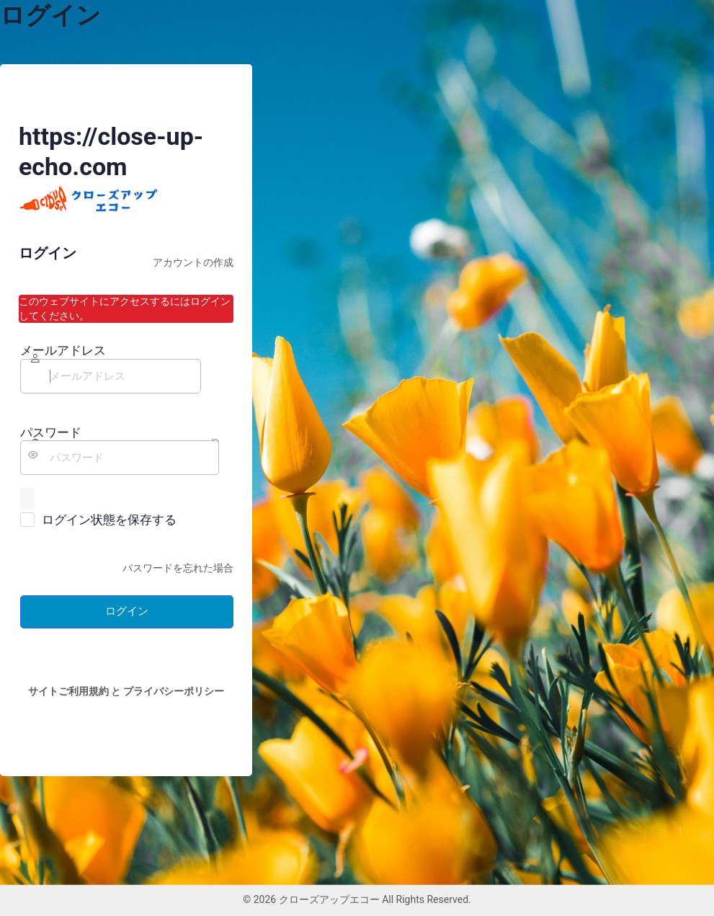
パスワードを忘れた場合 (177, 568)
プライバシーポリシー (173, 691)
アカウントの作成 (193, 262)
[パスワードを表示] (27, 499)
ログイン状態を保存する (109, 519)
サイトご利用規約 (68, 691)
